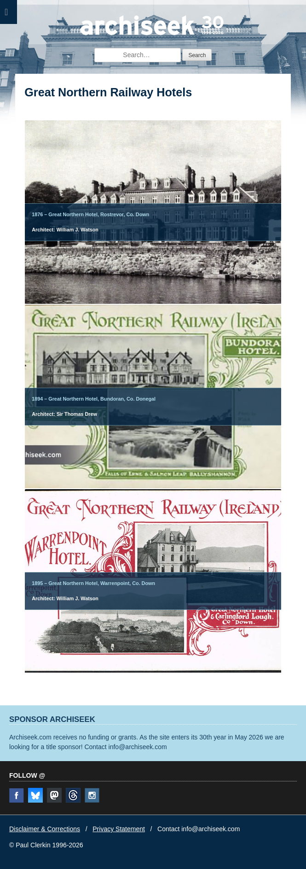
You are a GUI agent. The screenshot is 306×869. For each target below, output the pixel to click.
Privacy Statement (118, 829)
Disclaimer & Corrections (44, 829)
